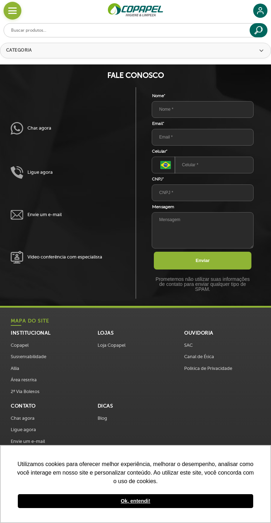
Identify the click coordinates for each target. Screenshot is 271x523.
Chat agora (31, 128)
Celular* (159, 151)
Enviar (203, 260)
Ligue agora (32, 172)
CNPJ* (158, 179)
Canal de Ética (199, 356)
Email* (158, 123)
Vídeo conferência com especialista (56, 257)
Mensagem (163, 206)
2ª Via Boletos (25, 391)
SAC (188, 345)
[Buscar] (258, 30)
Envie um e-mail (36, 215)
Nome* (158, 95)
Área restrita (24, 379)
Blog (102, 418)
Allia (15, 368)
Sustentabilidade (28, 356)
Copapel (19, 345)
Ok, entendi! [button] (135, 501)
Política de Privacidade (208, 368)
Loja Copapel (111, 345)
